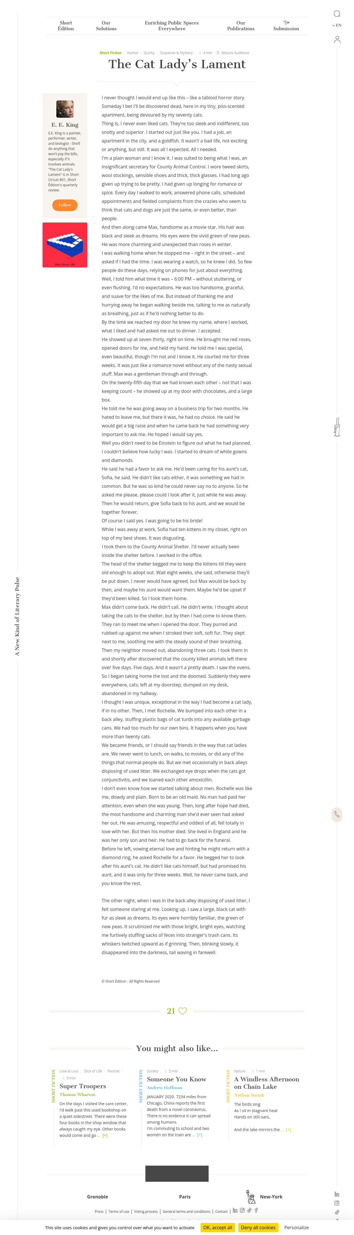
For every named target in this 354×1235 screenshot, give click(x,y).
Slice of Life (93, 1071)
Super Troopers (82, 1086)
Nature (239, 1071)
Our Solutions (106, 27)
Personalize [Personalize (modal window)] (296, 1227)
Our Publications (241, 27)
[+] (105, 1135)
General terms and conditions (186, 1211)
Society (152, 1071)
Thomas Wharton (77, 1094)
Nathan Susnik (249, 1095)
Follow (65, 205)
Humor (132, 52)
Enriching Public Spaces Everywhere (172, 27)
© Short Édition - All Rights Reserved (130, 981)
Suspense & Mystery (176, 52)
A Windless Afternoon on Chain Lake (266, 1083)
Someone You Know (176, 1079)
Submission (286, 27)
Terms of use (119, 1211)
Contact (221, 1211)
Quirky (149, 52)
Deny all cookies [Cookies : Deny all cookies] (258, 1227)
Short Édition (66, 27)
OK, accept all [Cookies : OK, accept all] (217, 1227)
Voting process (146, 1211)
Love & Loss (68, 1071)
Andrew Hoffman (164, 1087)
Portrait (113, 1071)
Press (99, 1211)
